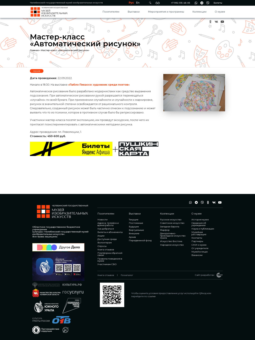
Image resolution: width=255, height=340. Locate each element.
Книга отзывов (105, 249)
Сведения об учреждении (198, 224)
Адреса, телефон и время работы (108, 224)
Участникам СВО (107, 264)
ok (210, 22)
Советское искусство (172, 223)
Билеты (218, 2)
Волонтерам (104, 242)
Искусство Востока (171, 241)
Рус (131, 2)
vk (216, 22)
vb (208, 3)
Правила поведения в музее (109, 259)
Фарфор (165, 230)
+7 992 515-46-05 (180, 2)
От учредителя (199, 248)
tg (202, 3)
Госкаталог (127, 275)
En (138, 2)
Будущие (134, 226)
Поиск (150, 3)
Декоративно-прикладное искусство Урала (173, 235)
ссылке (152, 296)
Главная (34, 50)
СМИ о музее (199, 245)
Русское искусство (170, 219)
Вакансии (196, 255)
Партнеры (197, 241)
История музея (200, 219)
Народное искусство (172, 245)
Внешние (134, 233)
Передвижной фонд (140, 240)
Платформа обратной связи (109, 254)
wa (196, 3)
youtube (222, 22)
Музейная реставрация (198, 233)
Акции (100, 235)
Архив (36, 71)
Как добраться (105, 228)
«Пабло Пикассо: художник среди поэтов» (99, 84)
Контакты (196, 238)
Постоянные (136, 223)
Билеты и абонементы (110, 232)
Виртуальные (136, 230)
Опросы (102, 246)
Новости (102, 219)
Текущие (133, 219)
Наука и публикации (202, 228)
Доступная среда (107, 239)
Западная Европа (169, 226)
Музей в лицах (199, 251)
